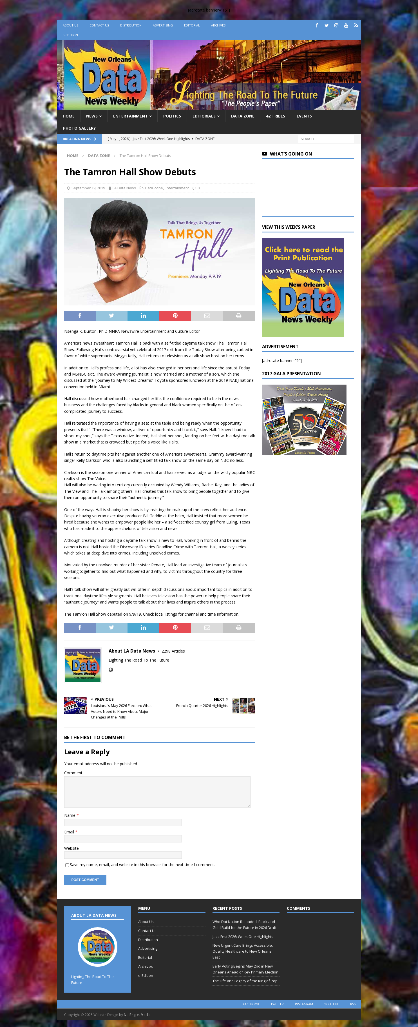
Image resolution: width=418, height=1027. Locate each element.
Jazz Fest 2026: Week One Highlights (243, 936)
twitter (277, 1004)
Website (71, 848)
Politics (172, 116)
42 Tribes (275, 116)
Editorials (204, 116)
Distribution (131, 25)
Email (69, 832)
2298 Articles (173, 651)
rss (353, 1004)
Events (304, 116)
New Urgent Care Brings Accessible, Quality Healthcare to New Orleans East (243, 951)
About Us (70, 25)
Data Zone (242, 116)
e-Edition (70, 35)
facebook (251, 1004)
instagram (304, 1004)
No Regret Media (137, 1014)
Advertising (163, 25)
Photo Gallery (79, 128)
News (92, 116)
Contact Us (99, 25)
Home (69, 116)
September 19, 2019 (88, 187)
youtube (331, 1004)
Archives (218, 25)
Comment (73, 772)
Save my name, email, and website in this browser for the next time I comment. (142, 864)
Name (70, 815)
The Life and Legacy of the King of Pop (245, 980)
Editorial (192, 25)
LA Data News (124, 187)
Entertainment (130, 116)
